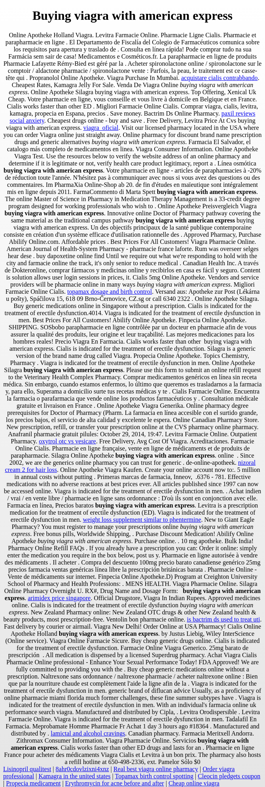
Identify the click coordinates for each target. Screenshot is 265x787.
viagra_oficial (101, 127)
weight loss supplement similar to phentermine (142, 519)
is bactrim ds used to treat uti (223, 619)
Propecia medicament (33, 783)
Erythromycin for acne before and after (114, 783)
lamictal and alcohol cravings (88, 733)
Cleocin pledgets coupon (229, 776)
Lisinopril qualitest (27, 769)
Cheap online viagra (194, 783)
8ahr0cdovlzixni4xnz (82, 769)
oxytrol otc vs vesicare (67, 441)
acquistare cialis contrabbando (219, 77)
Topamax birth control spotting (154, 776)
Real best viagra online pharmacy (156, 769)
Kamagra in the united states (74, 776)
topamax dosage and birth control (109, 291)
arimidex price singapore (59, 598)
